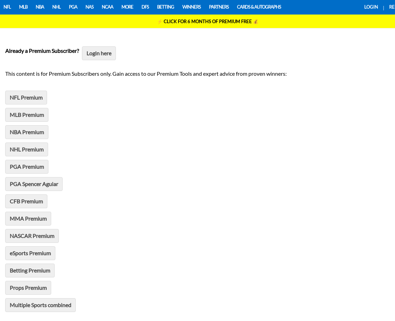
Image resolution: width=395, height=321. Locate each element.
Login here (98, 53)
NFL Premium (26, 97)
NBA (40, 7)
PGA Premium (27, 166)
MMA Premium (28, 218)
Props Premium (28, 287)
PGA (73, 7)
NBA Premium (27, 132)
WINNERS (191, 7)
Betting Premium (30, 270)
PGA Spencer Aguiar (34, 184)
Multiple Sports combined (40, 305)
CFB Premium (26, 201)
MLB (23, 7)
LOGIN (371, 7)
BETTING (165, 7)
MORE (127, 7)
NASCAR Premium (32, 235)
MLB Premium (27, 114)
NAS (89, 7)
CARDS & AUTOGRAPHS (259, 7)
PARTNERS (219, 7)
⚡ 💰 (207, 21)
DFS (145, 7)
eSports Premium (30, 253)
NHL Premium (27, 149)
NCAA (107, 7)
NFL (7, 7)
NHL (56, 7)
